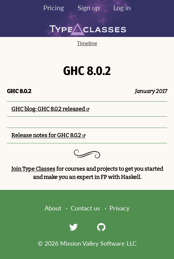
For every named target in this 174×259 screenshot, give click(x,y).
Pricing (53, 7)
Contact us (85, 208)
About (53, 208)
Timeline (87, 43)
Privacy (119, 208)
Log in (122, 7)
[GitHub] (101, 227)
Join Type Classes (33, 169)
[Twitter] (73, 227)
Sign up (89, 7)
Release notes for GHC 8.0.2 (46, 135)
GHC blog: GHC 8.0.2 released (48, 109)
